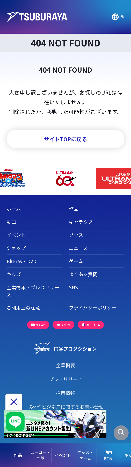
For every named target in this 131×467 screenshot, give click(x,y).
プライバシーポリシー (93, 307)
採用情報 (65, 392)
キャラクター (83, 221)
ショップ (16, 247)
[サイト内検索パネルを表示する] (121, 433)
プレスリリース (65, 379)
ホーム (14, 208)
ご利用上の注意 (23, 307)
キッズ (14, 274)
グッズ (76, 234)
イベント (63, 455)
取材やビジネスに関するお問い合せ (65, 406)
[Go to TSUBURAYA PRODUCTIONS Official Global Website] (118, 16)
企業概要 (65, 365)
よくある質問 (83, 274)
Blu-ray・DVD (21, 261)
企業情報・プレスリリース (33, 291)
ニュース (78, 247)
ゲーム (76, 261)
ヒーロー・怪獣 (40, 455)
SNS (73, 287)
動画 (11, 221)
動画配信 (108, 455)
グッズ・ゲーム (85, 455)
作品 (18, 455)
